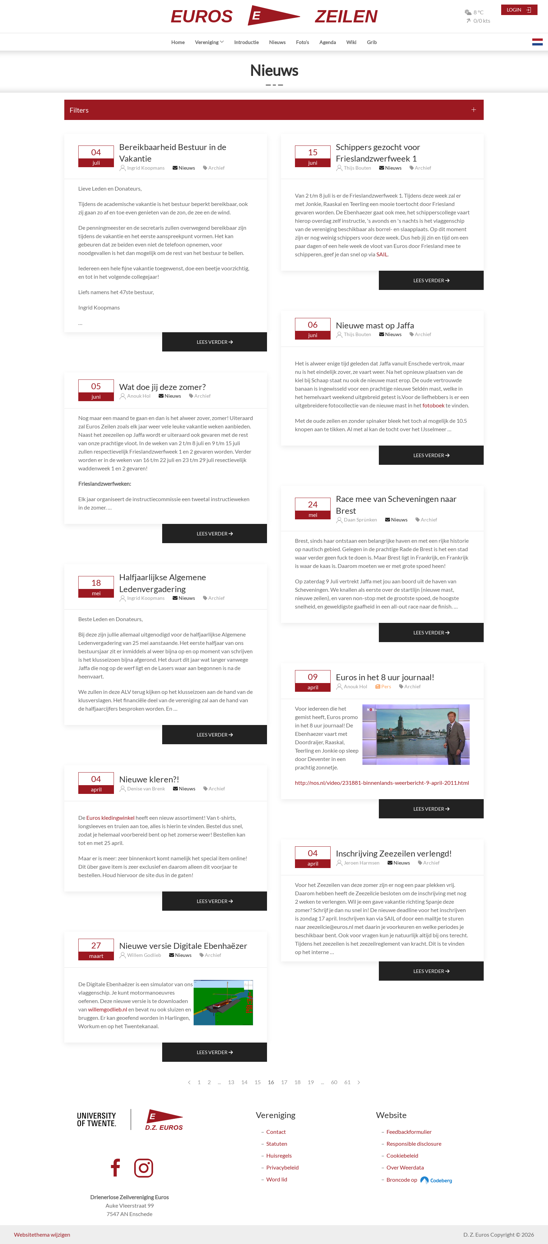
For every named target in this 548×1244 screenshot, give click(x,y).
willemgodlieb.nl (107, 1009)
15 (257, 1082)
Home (178, 42)
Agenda (327, 42)
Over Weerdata (405, 1167)
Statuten (276, 1143)
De (82, 817)
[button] (537, 42)
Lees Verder (215, 342)
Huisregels (279, 1155)
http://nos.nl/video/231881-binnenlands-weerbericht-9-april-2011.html (382, 782)
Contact (276, 1131)
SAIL (382, 254)
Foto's (302, 42)
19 (311, 1082)
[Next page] (358, 1082)
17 (284, 1082)
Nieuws (277, 42)
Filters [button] (79, 110)
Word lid (276, 1179)
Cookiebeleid (402, 1155)
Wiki (351, 42)
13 (231, 1082)
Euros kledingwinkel (110, 817)
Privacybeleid (282, 1167)
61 (347, 1082)
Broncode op (420, 1179)
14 (244, 1082)
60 (334, 1082)
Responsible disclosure (414, 1143)
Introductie (246, 42)
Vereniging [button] (209, 42)
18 (297, 1082)
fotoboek (434, 405)
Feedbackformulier (409, 1131)
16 (271, 1082)
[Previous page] (189, 1082)
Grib (372, 42)
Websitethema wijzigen (42, 1234)
